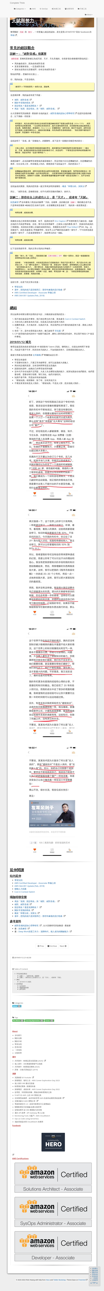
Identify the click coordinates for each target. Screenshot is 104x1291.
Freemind (81, 1280)
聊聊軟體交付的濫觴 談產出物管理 (28, 1107)
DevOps (44, 9)
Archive (52, 946)
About (17, 1006)
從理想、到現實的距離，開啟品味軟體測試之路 (33, 1092)
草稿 (12, 35)
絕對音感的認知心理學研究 (62, 113)
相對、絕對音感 (21, 99)
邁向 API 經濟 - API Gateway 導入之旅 (30, 1113)
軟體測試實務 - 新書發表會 (25, 1086)
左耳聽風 (37, 355)
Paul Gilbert (72, 227)
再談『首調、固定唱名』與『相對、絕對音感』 (35, 108)
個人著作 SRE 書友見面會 (24, 1083)
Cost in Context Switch (75, 319)
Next (63, 946)
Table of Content (20, 969)
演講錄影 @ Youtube (23, 1077)
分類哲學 (18, 1053)
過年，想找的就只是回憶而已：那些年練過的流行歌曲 (38, 289)
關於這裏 (18, 1038)
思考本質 (18, 1047)
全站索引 (18, 1035)
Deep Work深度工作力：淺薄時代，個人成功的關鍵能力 (44, 931)
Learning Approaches (34, 1020)
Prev (41, 946)
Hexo (48, 1280)
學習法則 (19, 286)
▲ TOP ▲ (94, 1283)
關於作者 (18, 1041)
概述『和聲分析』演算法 (73, 186)
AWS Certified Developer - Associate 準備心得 (35, 292)
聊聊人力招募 (20, 889)
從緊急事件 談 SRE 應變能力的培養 (28, 1110)
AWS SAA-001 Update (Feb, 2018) (30, 295)
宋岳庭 (58, 330)
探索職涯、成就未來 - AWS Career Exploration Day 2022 (37, 1089)
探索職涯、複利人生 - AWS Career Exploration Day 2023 (37, 1080)
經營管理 (69, 9)
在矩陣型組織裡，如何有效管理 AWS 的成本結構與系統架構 (38, 1098)
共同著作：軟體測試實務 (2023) (27, 1067)
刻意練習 (14, 202)
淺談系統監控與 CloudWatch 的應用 (29, 1122)
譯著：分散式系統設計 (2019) (26, 1069)
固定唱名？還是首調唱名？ (26, 105)
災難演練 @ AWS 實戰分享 (25, 1101)
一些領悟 (18, 1050)
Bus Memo (18, 1020)
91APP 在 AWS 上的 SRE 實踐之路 (28, 1095)
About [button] (89, 15)
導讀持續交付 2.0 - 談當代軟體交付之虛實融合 (33, 1104)
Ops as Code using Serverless (27, 1118)
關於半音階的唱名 (22, 102)
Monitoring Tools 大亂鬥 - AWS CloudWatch (32, 1116)
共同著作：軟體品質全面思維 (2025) (29, 1061)
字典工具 (82, 9)
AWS (33, 9)
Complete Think (17, 3)
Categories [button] (20, 9)
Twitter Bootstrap (59, 1280)
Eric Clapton (60, 221)
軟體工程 (56, 9)
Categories (17, 1003)
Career (49, 1020)
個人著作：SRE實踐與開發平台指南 (28, 1064)
